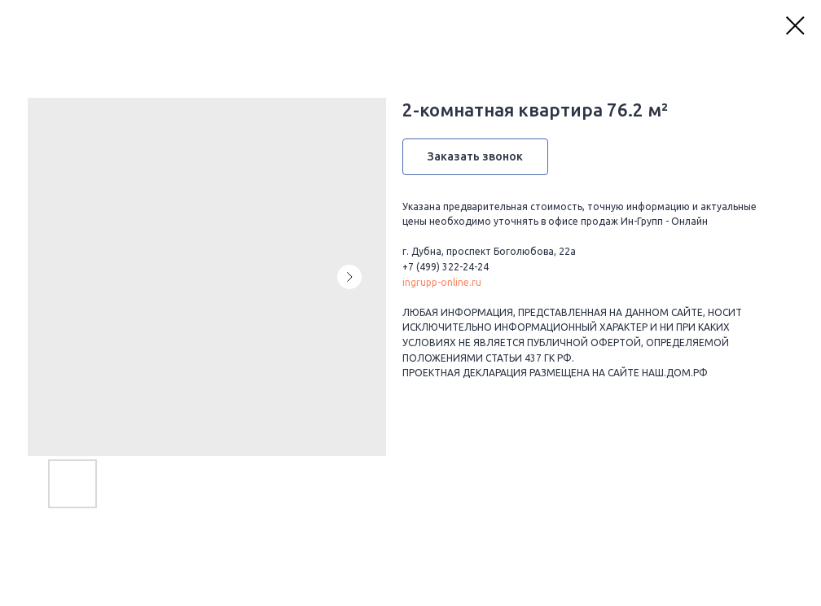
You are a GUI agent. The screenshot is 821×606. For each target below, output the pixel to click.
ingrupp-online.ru (441, 282)
